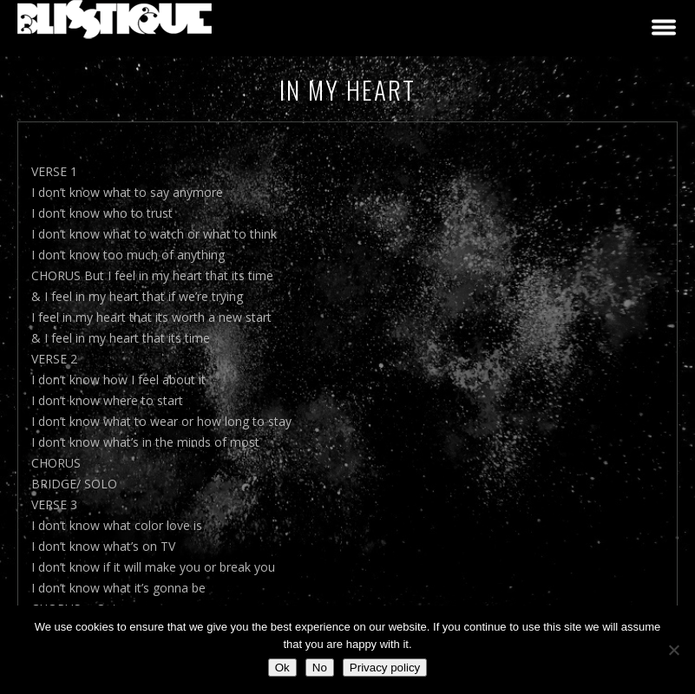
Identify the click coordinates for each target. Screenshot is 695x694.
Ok (282, 667)
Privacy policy (385, 667)
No (319, 667)
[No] (673, 649)
